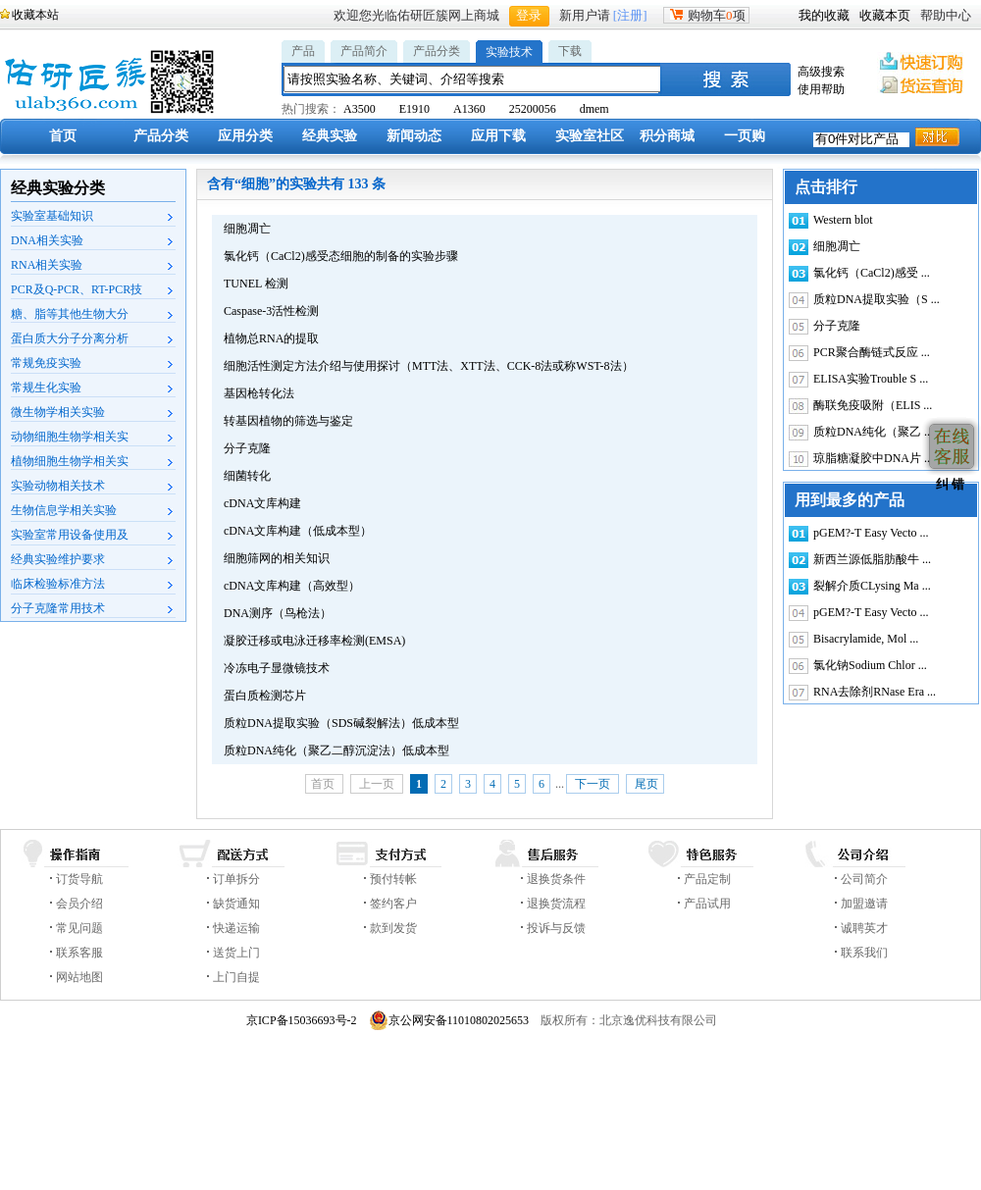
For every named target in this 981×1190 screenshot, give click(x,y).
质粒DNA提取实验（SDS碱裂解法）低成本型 (341, 723)
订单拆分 (236, 879)
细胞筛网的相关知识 (277, 558)
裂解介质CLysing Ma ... (872, 586)
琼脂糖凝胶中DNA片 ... (873, 458)
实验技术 (509, 52)
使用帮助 (821, 89)
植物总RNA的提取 (271, 338)
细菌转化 (247, 476)
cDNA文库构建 (262, 503)
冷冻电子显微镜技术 (277, 668)
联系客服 (79, 952)
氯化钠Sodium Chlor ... (870, 665)
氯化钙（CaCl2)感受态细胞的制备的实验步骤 (341, 256)
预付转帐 (393, 879)
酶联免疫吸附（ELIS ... (872, 405)
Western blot (843, 220)
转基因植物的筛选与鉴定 (288, 421)
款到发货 (393, 928)
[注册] (630, 15)
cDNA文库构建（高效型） (292, 586)
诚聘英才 (864, 928)
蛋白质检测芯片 (265, 695)
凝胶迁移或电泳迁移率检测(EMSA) (314, 640)
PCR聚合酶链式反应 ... (871, 352)
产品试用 (707, 903)
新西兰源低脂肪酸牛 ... (872, 559)
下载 (570, 51)
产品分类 (436, 51)
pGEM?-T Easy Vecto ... (871, 533)
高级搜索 (821, 71)
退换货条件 (556, 879)
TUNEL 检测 (256, 283)
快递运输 (236, 928)
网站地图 (79, 977)
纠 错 (948, 484)
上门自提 (236, 977)
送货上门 (236, 952)
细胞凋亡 (247, 228)
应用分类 (245, 136)
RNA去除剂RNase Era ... (874, 691)
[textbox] (473, 79)
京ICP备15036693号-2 (301, 1020)
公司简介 (864, 879)
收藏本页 (884, 15)
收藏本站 (35, 15)
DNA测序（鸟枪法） (278, 613)
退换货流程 (556, 903)
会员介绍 (79, 903)
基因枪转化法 (259, 393)
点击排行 (826, 187)
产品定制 (707, 879)
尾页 (645, 784)
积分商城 (667, 136)
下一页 (592, 784)
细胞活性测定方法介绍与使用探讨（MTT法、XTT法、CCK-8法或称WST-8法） (429, 366)
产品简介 (363, 51)
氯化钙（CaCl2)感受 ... (871, 273)
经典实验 (329, 136)
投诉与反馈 (556, 928)
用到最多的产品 (849, 500)
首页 (63, 136)
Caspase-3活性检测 (271, 311)
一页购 (744, 136)
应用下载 (498, 136)
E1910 (414, 109)
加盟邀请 (864, 903)
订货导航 (79, 879)
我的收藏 (824, 15)
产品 (303, 51)
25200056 (532, 109)
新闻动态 (414, 136)
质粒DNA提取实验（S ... (876, 299)
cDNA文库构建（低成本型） (298, 531)
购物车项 (706, 15)
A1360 (469, 109)
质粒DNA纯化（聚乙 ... (873, 432)
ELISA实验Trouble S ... (870, 379)
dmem (594, 109)
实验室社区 (589, 136)
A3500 (359, 109)
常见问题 (79, 928)
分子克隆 (247, 448)
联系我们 (864, 952)
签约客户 (393, 903)
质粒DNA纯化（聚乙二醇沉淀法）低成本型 (336, 750)
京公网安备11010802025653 (449, 1020)
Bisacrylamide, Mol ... (865, 639)
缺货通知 (236, 903)
